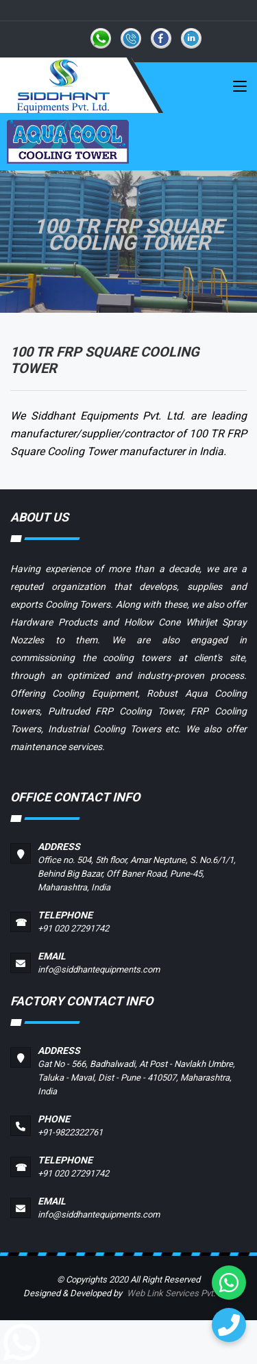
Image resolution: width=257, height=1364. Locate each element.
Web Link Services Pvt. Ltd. (179, 1293)
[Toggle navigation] (240, 89)
